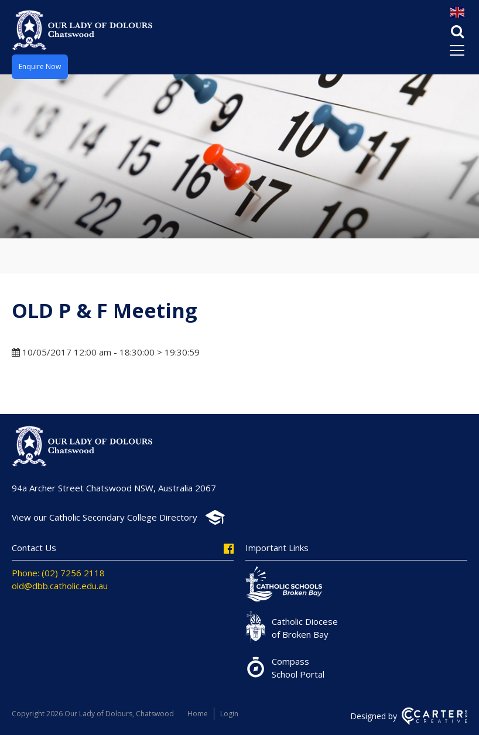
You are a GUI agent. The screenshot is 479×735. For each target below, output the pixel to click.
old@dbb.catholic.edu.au (60, 586)
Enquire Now (40, 66)
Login (229, 714)
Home (197, 714)
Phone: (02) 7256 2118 (58, 573)
